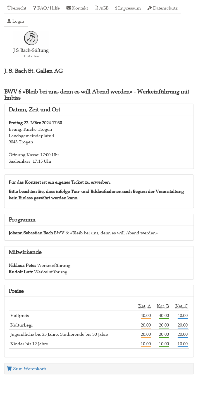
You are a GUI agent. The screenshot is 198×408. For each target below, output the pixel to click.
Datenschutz (162, 8)
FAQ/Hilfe (46, 8)
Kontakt (77, 8)
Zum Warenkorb (26, 368)
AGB (102, 8)
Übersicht (16, 8)
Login (15, 21)
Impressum (128, 8)
